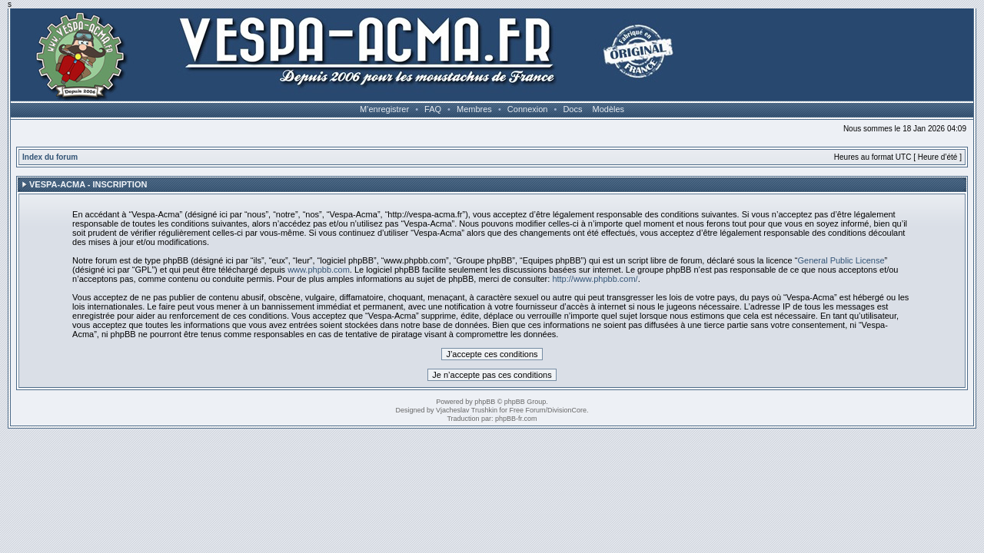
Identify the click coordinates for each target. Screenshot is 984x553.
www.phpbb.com (319, 269)
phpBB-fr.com (516, 418)
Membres (474, 109)
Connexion (527, 109)
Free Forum (528, 410)
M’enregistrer (384, 109)
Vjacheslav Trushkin (466, 410)
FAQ (432, 109)
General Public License (840, 260)
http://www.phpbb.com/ (594, 278)
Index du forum (50, 157)
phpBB (484, 402)
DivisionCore (567, 410)
